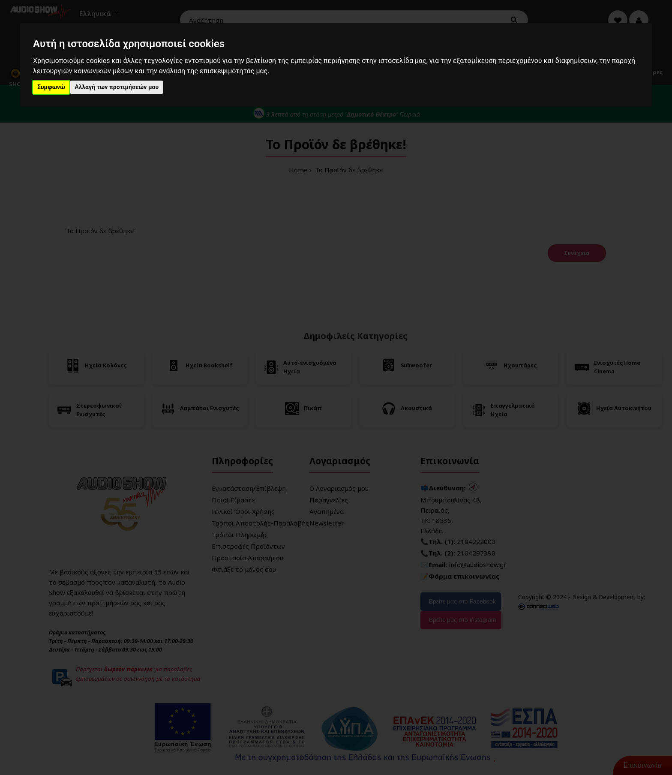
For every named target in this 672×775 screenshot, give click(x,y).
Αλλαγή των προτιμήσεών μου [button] (117, 87)
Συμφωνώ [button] (51, 87)
